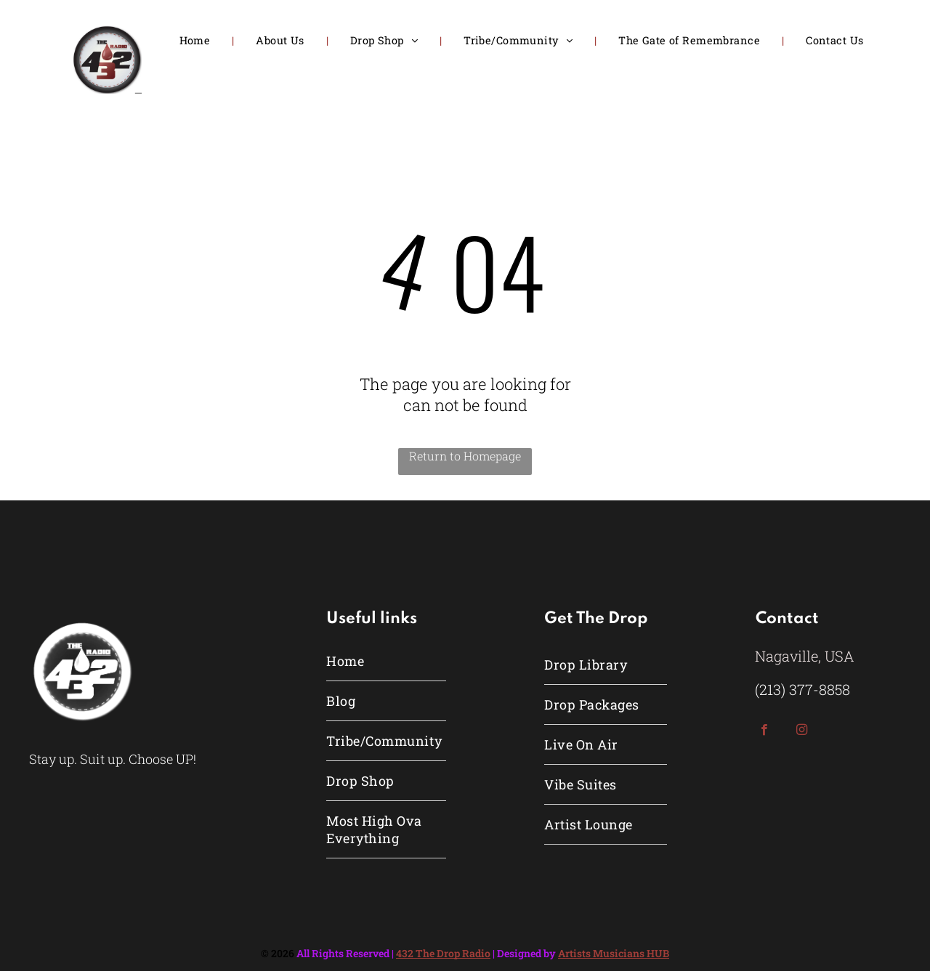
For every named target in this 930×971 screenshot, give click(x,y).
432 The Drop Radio (443, 953)
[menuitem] (196, 40)
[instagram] (801, 731)
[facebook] (764, 731)
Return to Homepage (465, 455)
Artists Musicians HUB (613, 953)
